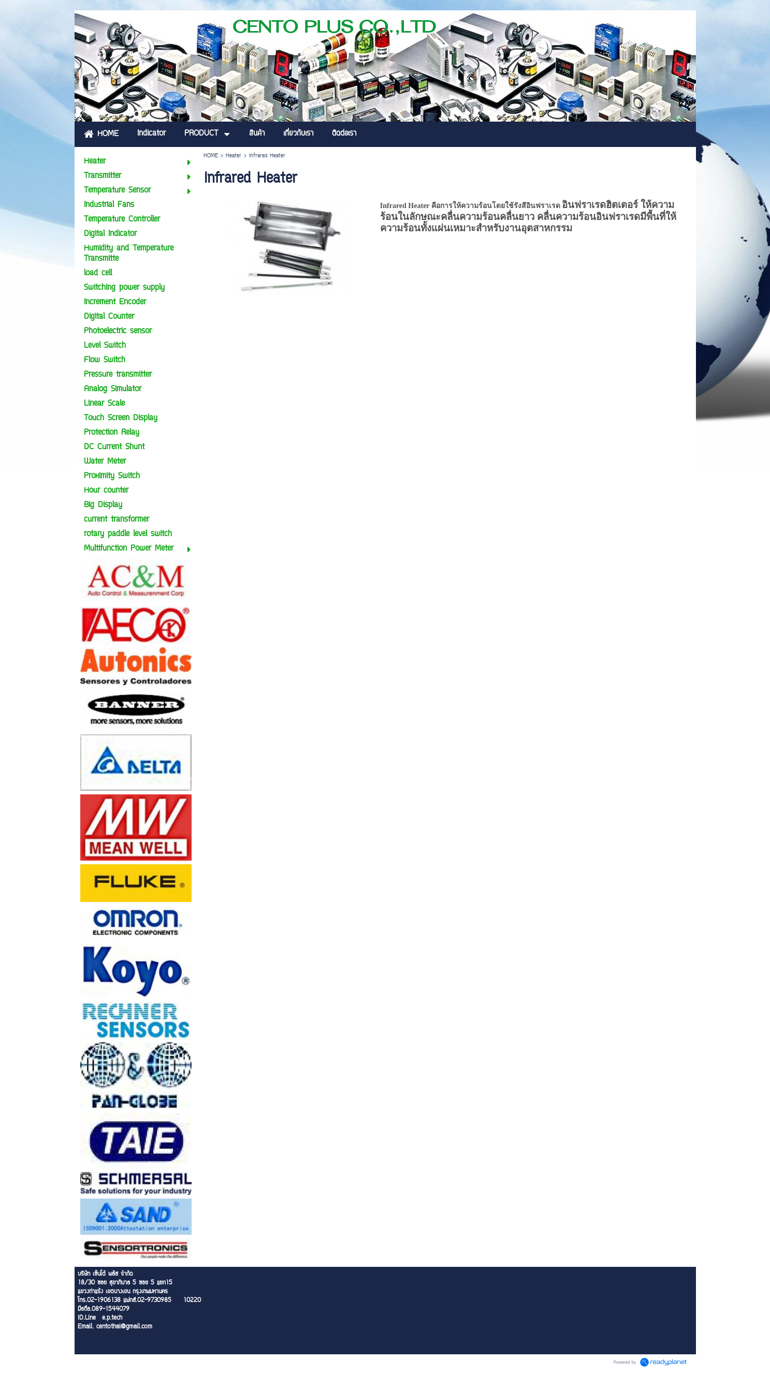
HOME (211, 156)
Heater (233, 156)
